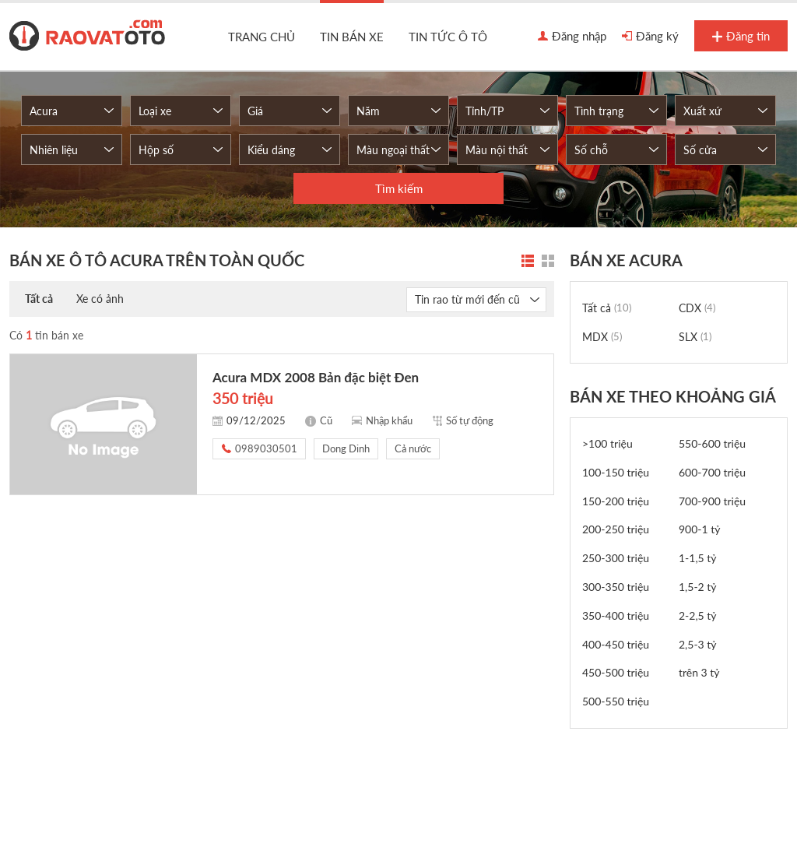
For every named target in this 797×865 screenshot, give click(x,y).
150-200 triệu (615, 501)
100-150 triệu (615, 472)
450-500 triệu (615, 672)
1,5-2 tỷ (698, 586)
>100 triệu (607, 443)
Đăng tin (741, 36)
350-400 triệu (615, 615)
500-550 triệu (615, 701)
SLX (695, 336)
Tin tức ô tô (448, 37)
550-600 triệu (712, 443)
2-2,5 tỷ (698, 615)
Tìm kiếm (399, 188)
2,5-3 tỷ (698, 644)
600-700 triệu (712, 472)
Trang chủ (261, 37)
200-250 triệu (615, 529)
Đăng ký (650, 36)
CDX (697, 308)
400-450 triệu (615, 644)
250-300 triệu (615, 557)
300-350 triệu (615, 586)
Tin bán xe (352, 37)
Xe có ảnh (100, 298)
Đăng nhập (572, 36)
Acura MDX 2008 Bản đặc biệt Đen (315, 377)
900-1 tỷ (700, 529)
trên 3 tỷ (699, 672)
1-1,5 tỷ (698, 557)
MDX (602, 336)
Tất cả (39, 298)
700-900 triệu (712, 501)
